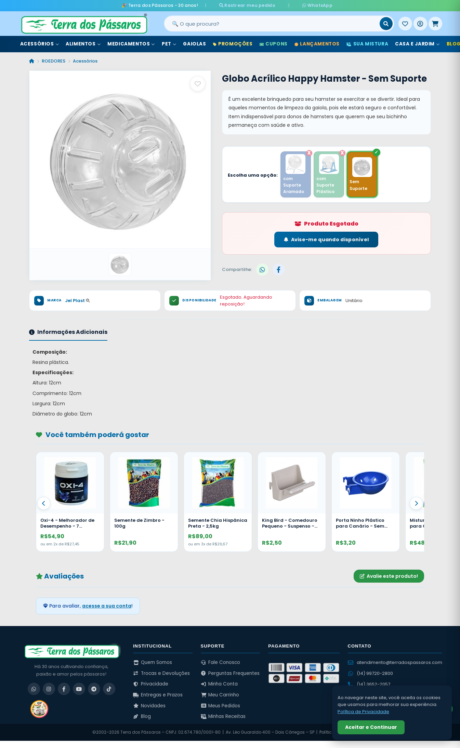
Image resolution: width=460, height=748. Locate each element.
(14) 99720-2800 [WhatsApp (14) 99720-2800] (370, 673)
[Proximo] (416, 503)
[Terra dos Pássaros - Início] (83, 24)
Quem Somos (152, 662)
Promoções (233, 44)
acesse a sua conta (106, 605)
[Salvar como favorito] (197, 83)
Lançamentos (317, 44)
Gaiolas (194, 44)
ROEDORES (53, 61)
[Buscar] (386, 23)
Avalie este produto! (389, 575)
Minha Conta (219, 684)
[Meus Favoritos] (405, 23)
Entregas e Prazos (158, 694)
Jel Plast (77, 300)
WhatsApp (311, 5)
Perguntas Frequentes (230, 673)
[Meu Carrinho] (435, 23)
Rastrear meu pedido (253, 5)
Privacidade (150, 684)
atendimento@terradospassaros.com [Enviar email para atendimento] (395, 662)
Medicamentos (131, 44)
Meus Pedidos (220, 705)
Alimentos (83, 44)
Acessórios (39, 44)
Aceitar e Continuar (371, 727)
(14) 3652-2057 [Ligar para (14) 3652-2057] (369, 684)
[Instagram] (49, 688)
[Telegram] (94, 688)
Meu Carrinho (220, 694)
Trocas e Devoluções (161, 673)
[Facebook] (64, 688)
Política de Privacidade (363, 711)
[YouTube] (79, 688)
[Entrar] (420, 23)
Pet (169, 44)
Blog (142, 716)
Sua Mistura (367, 44)
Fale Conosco (220, 662)
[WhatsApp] (34, 688)
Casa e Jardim (417, 44)
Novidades (149, 705)
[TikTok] (109, 688)
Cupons (274, 44)
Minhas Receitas (223, 716)
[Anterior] (43, 503)
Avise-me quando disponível (326, 239)
